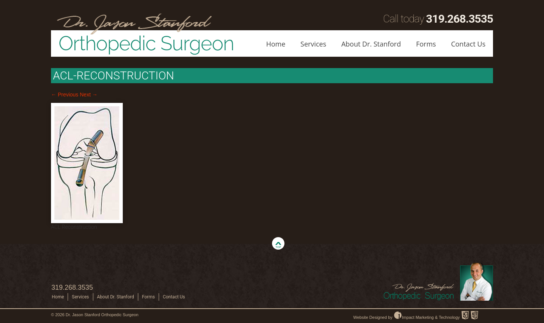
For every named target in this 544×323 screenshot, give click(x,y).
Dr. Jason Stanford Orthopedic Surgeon (102, 314)
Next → (88, 95)
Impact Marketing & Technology (427, 317)
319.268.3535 (459, 18)
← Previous (64, 95)
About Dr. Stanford (371, 43)
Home (275, 43)
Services (313, 43)
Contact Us (468, 43)
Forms (426, 43)
